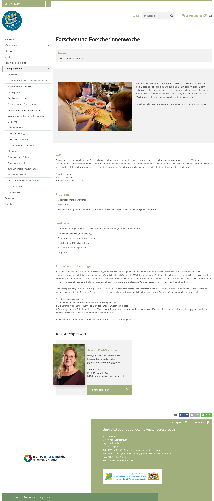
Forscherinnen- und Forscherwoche (24, 110)
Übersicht (12, 74)
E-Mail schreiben (100, 389)
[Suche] (171, 15)
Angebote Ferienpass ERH (20, 86)
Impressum (45, 497)
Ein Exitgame (14, 92)
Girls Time (12, 121)
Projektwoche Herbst (28, 162)
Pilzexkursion (14, 151)
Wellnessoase (14, 192)
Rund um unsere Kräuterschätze (23, 168)
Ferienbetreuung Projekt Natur (22, 104)
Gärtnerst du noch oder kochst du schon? (27, 115)
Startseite (9, 39)
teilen (186, 415)
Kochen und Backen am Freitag (22, 145)
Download (9, 198)
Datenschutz (30, 497)
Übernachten (27, 51)
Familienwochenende (18, 98)
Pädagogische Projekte (27, 62)
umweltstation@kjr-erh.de (120, 460)
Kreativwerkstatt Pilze (18, 139)
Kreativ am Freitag (16, 133)
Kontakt (8, 204)
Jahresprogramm (27, 68)
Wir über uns (27, 45)
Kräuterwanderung (16, 127)
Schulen (8, 57)
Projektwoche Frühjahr (28, 157)
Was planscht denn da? (18, 186)
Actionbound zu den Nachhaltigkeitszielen (27, 80)
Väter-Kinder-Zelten (17, 174)
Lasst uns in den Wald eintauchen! (23, 180)
